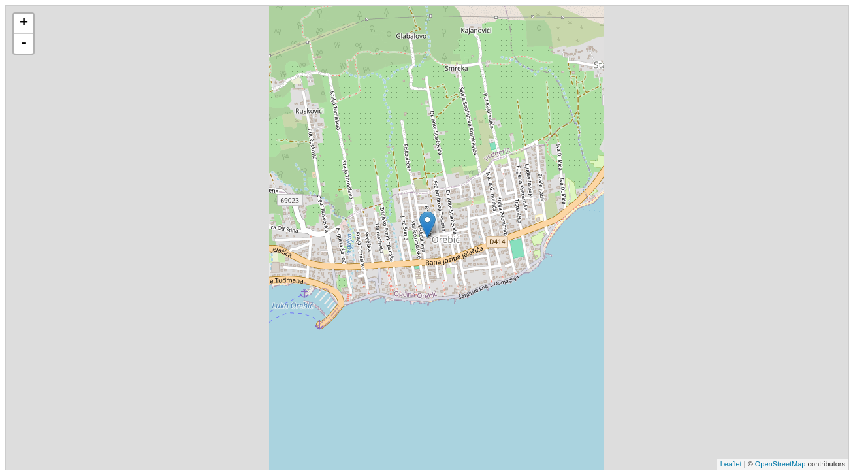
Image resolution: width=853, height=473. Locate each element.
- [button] (23, 44)
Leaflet (731, 464)
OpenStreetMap (780, 464)
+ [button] (24, 23)
